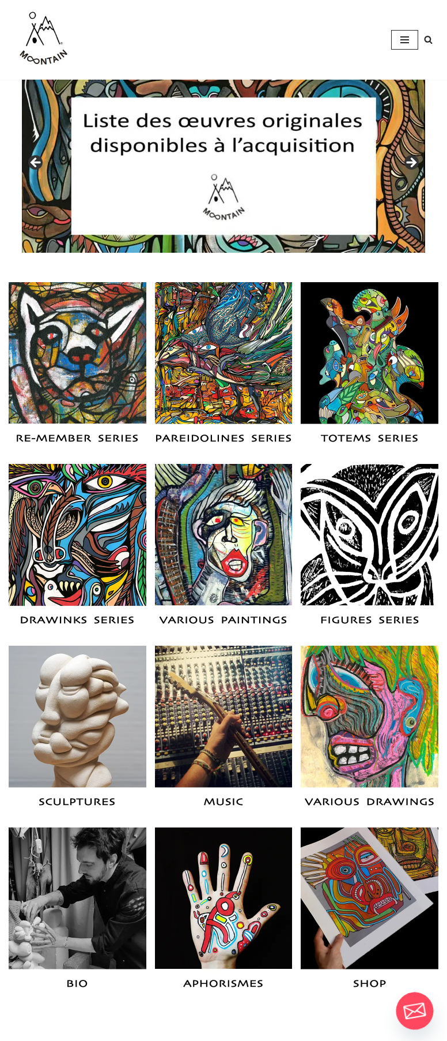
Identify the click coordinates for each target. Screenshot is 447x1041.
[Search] (428, 39)
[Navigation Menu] (404, 40)
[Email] (414, 1011)
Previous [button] (36, 163)
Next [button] (410, 163)
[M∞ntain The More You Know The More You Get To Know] (43, 40)
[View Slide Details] (223, 166)
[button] (77, 368)
